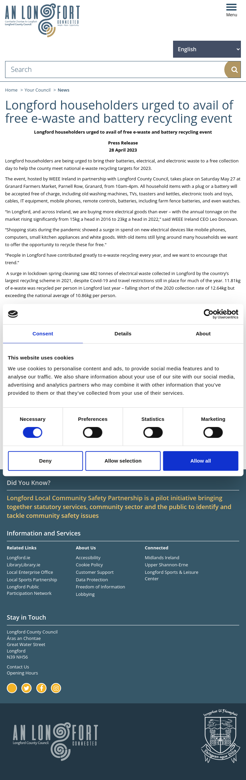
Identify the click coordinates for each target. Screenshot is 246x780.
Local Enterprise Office (30, 572)
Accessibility (88, 557)
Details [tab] (123, 333)
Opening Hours (22, 673)
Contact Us (18, 667)
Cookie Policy (89, 565)
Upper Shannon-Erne (166, 565)
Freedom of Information (100, 587)
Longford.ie (18, 557)
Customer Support (95, 572)
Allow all (200, 461)
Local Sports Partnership (32, 580)
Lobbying (85, 594)
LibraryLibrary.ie (23, 565)
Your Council (38, 90)
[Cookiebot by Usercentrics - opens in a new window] (208, 314)
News (64, 90)
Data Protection (92, 580)
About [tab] (203, 333)
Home (11, 90)
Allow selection (123, 461)
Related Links (21, 548)
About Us (86, 548)
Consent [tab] (43, 333)
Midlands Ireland (162, 557)
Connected (156, 548)
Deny (45, 461)
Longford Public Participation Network (29, 590)
